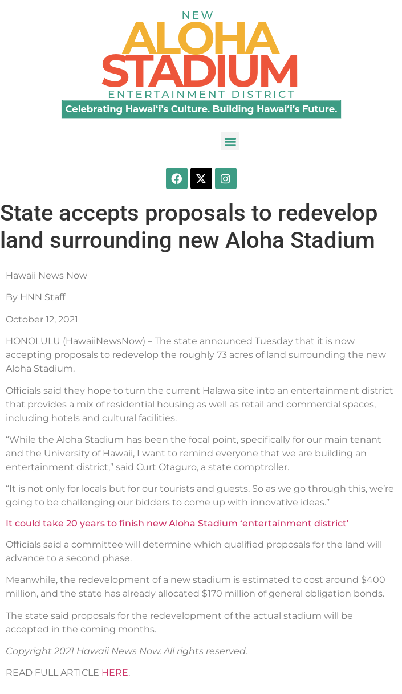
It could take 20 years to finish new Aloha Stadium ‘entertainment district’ (177, 523)
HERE (114, 672)
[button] (230, 141)
